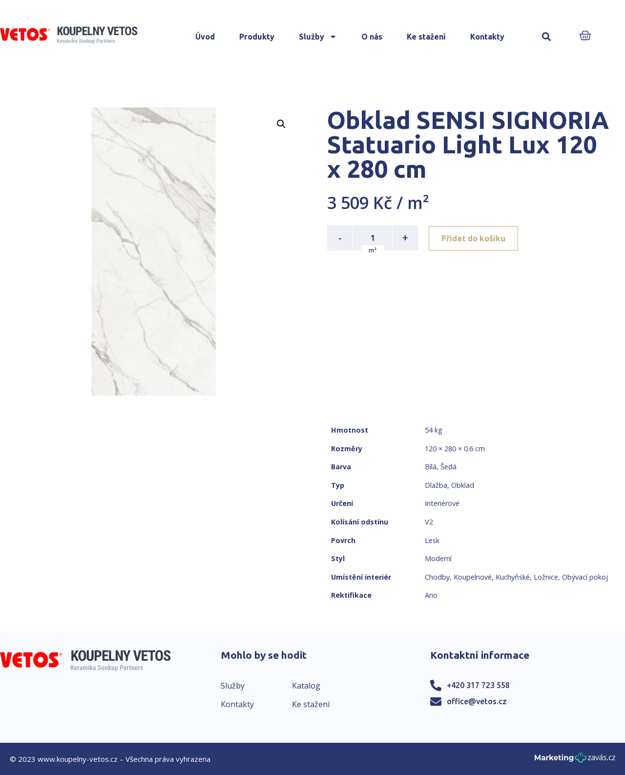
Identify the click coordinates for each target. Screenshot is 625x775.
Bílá (431, 466)
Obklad (462, 485)
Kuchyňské (513, 577)
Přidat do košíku (474, 237)
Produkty (256, 36)
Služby (318, 36)
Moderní (438, 558)
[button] (547, 37)
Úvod (205, 36)
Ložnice (546, 577)
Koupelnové (473, 577)
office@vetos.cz (477, 701)
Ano (431, 595)
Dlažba (436, 485)
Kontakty (487, 36)
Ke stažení (426, 36)
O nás (371, 36)
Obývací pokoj (585, 577)
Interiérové (442, 503)
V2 (429, 521)
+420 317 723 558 (478, 685)
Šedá (448, 466)
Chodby (437, 577)
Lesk (432, 540)
